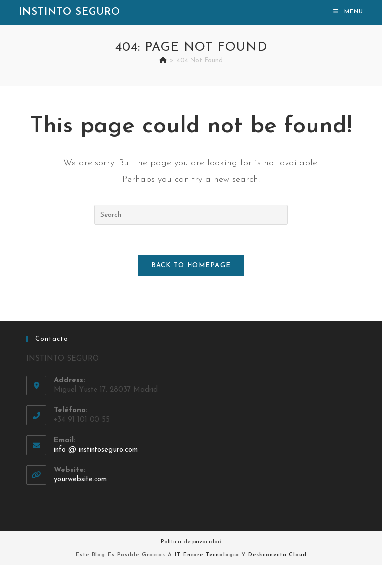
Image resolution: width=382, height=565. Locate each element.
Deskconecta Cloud (277, 555)
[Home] (163, 60)
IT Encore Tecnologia (207, 555)
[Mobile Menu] (348, 12)
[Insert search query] (191, 215)
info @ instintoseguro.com (96, 450)
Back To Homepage (191, 265)
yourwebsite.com (80, 479)
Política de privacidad (191, 542)
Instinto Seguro (69, 12)
